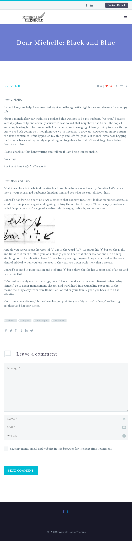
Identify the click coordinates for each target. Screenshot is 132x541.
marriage (42, 320)
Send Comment (21, 470)
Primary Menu (125, 17)
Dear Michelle (12, 86)
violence (59, 320)
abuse (11, 320)
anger (26, 320)
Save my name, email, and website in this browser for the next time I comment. (61, 448)
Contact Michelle (117, 5)
